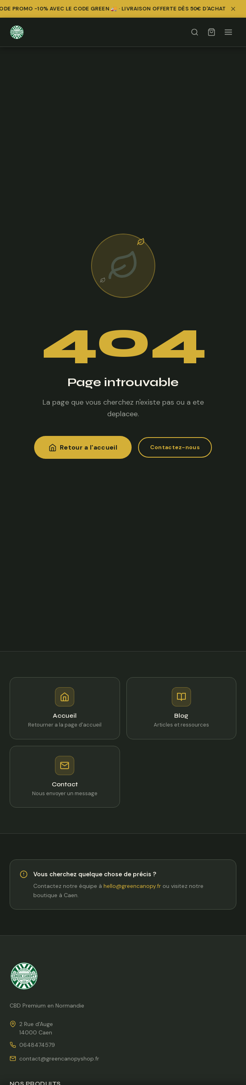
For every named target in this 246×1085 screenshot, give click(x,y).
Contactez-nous (175, 447)
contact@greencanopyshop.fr (59, 1058)
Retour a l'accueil (83, 447)
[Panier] (211, 32)
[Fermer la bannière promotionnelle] (235, 9)
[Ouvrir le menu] (228, 32)
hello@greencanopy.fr (132, 886)
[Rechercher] (195, 32)
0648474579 (37, 1044)
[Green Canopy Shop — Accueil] (17, 32)
